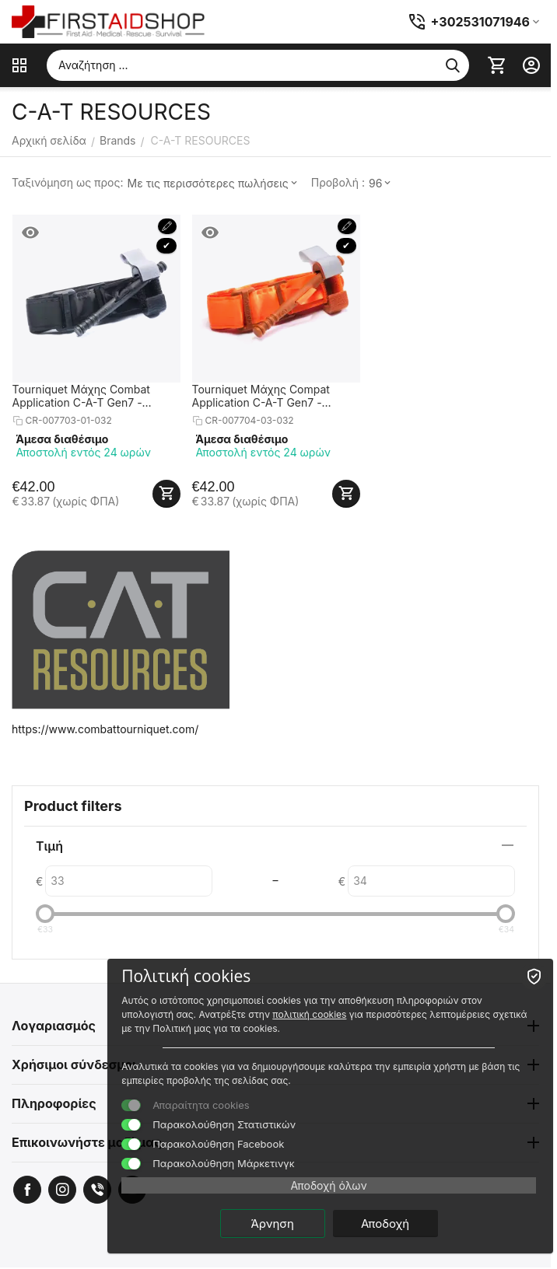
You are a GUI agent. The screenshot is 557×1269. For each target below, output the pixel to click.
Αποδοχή (385, 1223)
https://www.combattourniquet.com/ (105, 729)
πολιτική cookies (309, 1014)
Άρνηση (271, 1223)
